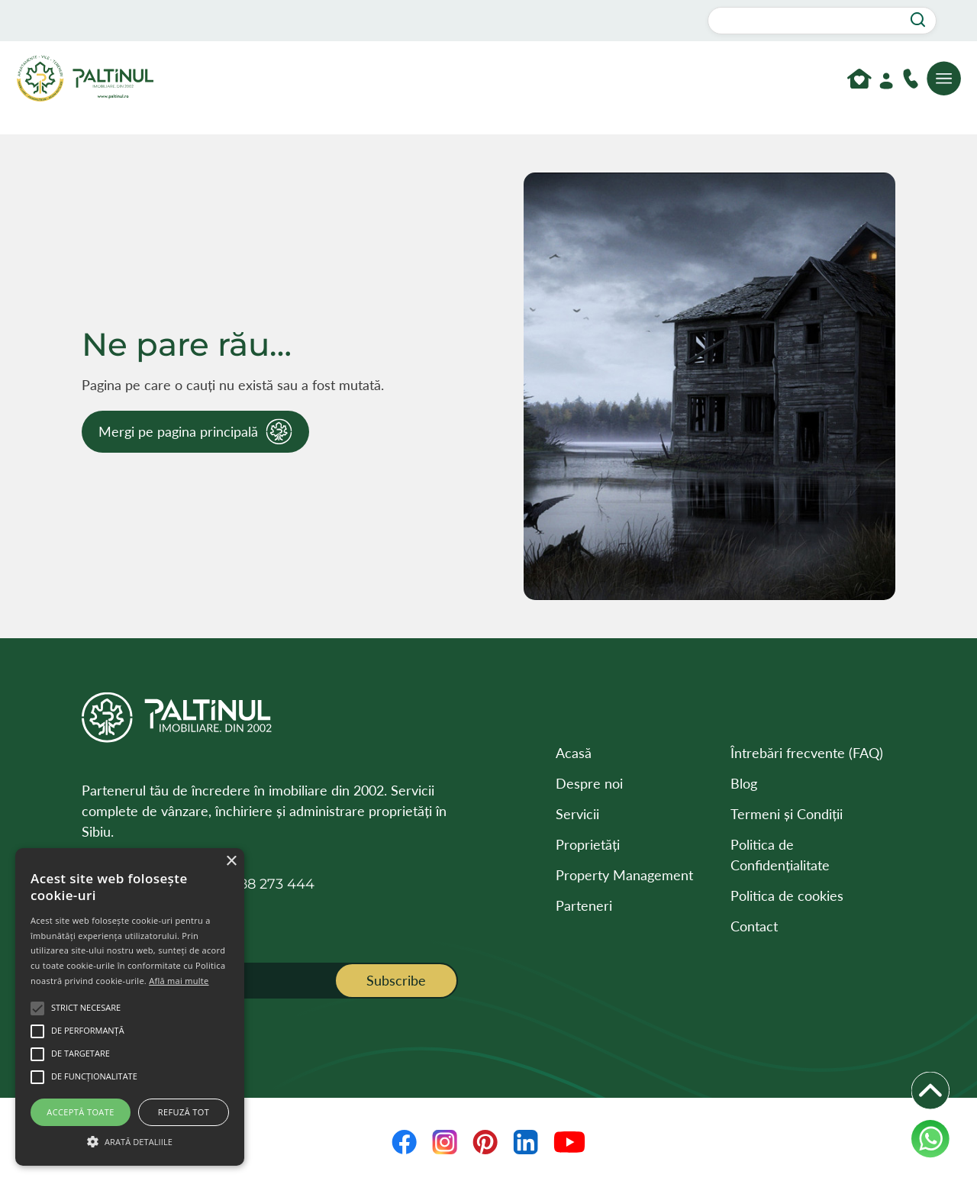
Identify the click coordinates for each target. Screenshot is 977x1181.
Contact (754, 926)
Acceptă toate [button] (80, 1112)
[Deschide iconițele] (930, 1091)
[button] (130, 1140)
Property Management (624, 874)
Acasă (574, 752)
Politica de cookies (786, 895)
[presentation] (247, 1042)
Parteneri (584, 905)
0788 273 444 (267, 884)
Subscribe (396, 980)
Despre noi (589, 783)
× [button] (231, 861)
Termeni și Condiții (786, 813)
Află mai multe (178, 980)
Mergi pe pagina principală (178, 431)
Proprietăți (588, 844)
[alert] (129, 1007)
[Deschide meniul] (944, 78)
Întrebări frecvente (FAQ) (806, 752)
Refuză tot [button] (183, 1112)
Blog (743, 783)
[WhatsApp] (930, 1139)
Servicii (577, 813)
